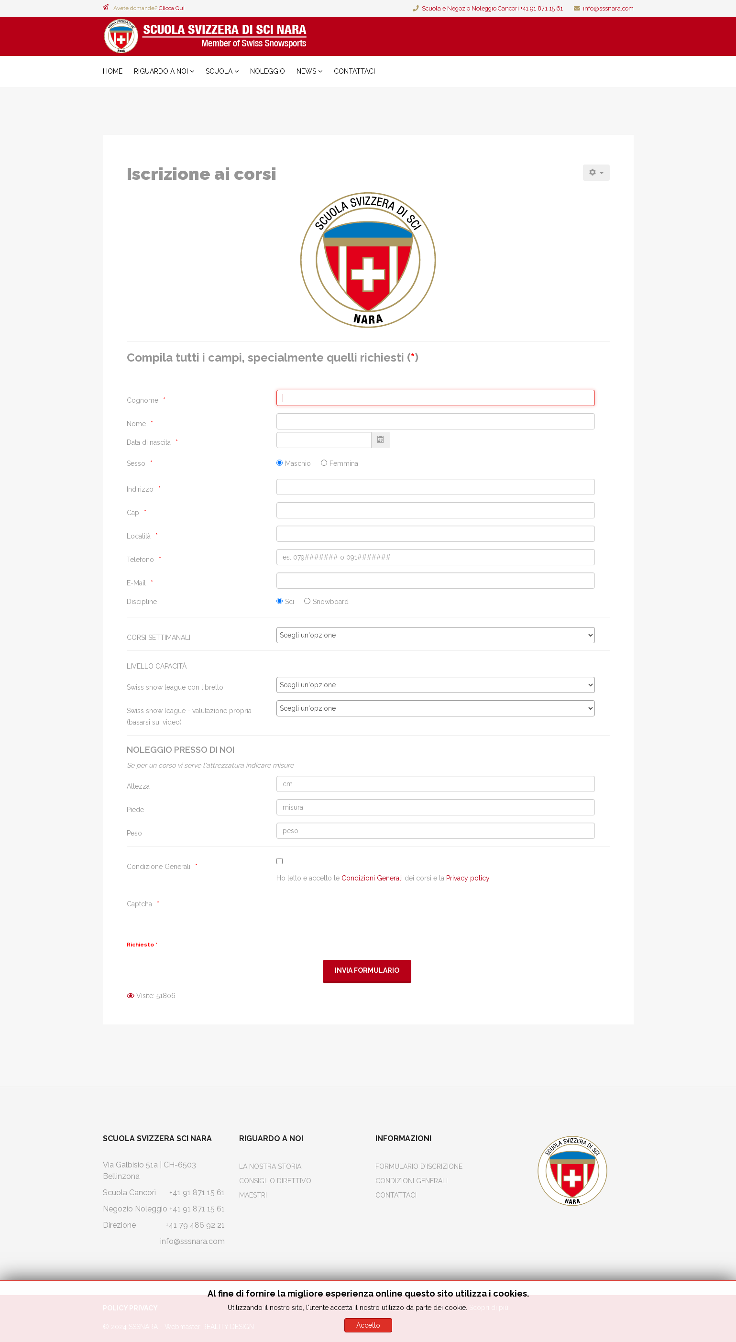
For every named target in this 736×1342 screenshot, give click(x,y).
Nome (136, 424)
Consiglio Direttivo (275, 1181)
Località (139, 536)
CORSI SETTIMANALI (158, 637)
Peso (134, 833)
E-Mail (136, 583)
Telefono (140, 559)
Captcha (139, 904)
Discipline (142, 601)
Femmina (344, 463)
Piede (135, 810)
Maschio (298, 463)
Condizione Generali (158, 866)
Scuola (219, 71)
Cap (133, 513)
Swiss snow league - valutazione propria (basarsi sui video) (189, 716)
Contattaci (354, 71)
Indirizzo (140, 489)
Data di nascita (149, 442)
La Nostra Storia (270, 1166)
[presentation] (349, 912)
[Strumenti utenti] (596, 173)
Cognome (142, 400)
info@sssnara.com (608, 8)
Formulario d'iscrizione (418, 1166)
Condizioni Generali (372, 878)
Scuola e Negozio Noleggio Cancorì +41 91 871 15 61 (492, 8)
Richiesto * (142, 944)
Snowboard (331, 601)
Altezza (138, 786)
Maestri (253, 1195)
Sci (289, 601)
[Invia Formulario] (367, 971)
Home (112, 71)
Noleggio (267, 71)
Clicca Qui (172, 8)
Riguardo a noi (161, 71)
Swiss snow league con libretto (175, 687)
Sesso (136, 463)
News (306, 71)
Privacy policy (467, 878)
